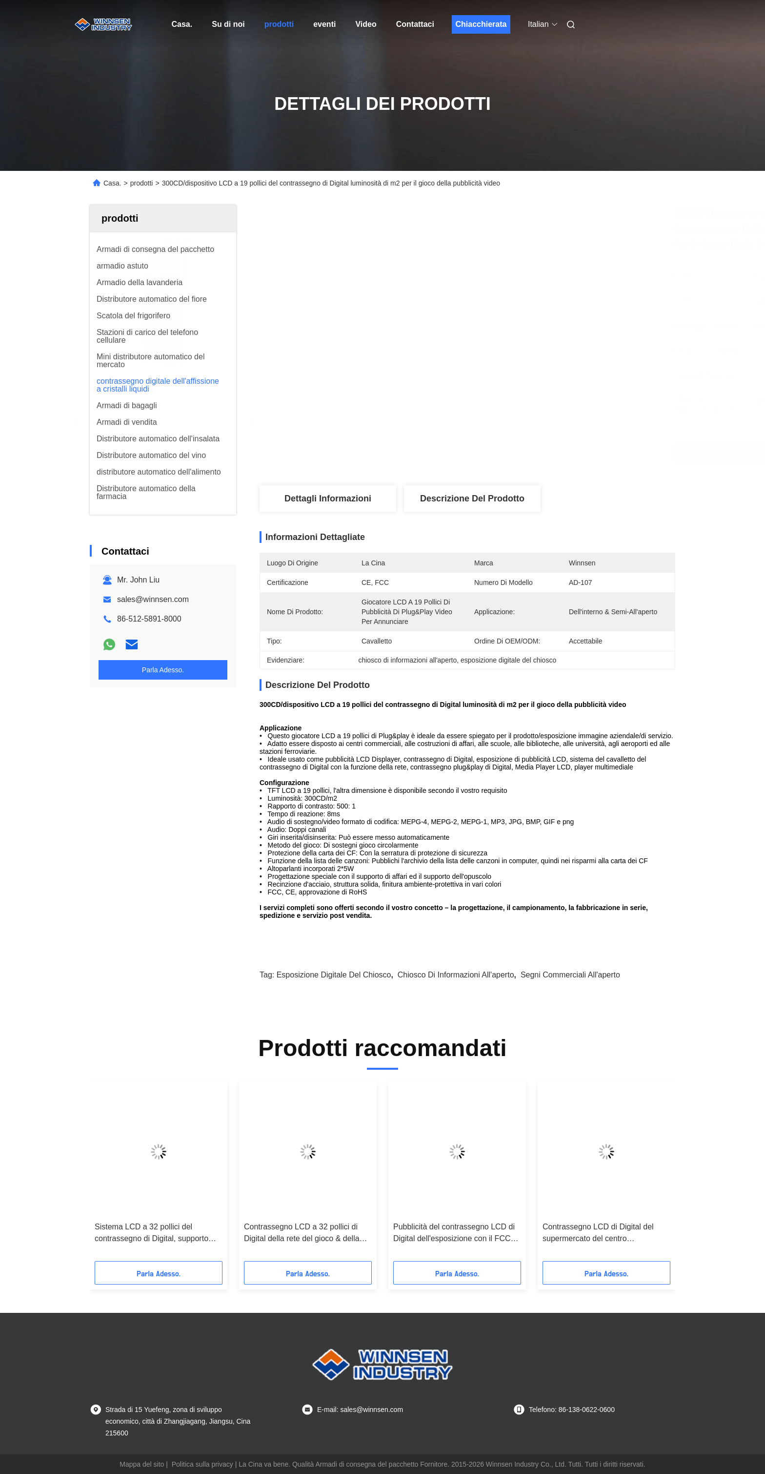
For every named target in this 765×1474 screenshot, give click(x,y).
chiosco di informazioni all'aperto (456, 975)
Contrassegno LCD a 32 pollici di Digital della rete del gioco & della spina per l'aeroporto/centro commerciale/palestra (302, 1234)
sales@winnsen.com (153, 599)
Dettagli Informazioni (327, 498)
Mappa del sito (142, 1464)
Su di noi (228, 24)
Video (365, 24)
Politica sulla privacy (202, 1464)
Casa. (182, 24)
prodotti (279, 24)
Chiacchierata (480, 24)
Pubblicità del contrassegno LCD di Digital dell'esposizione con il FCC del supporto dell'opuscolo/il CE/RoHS (454, 1234)
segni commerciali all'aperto (570, 975)
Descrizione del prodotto (472, 498)
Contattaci (415, 24)
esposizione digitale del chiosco (334, 975)
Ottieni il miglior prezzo (520, 453)
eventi (324, 24)
